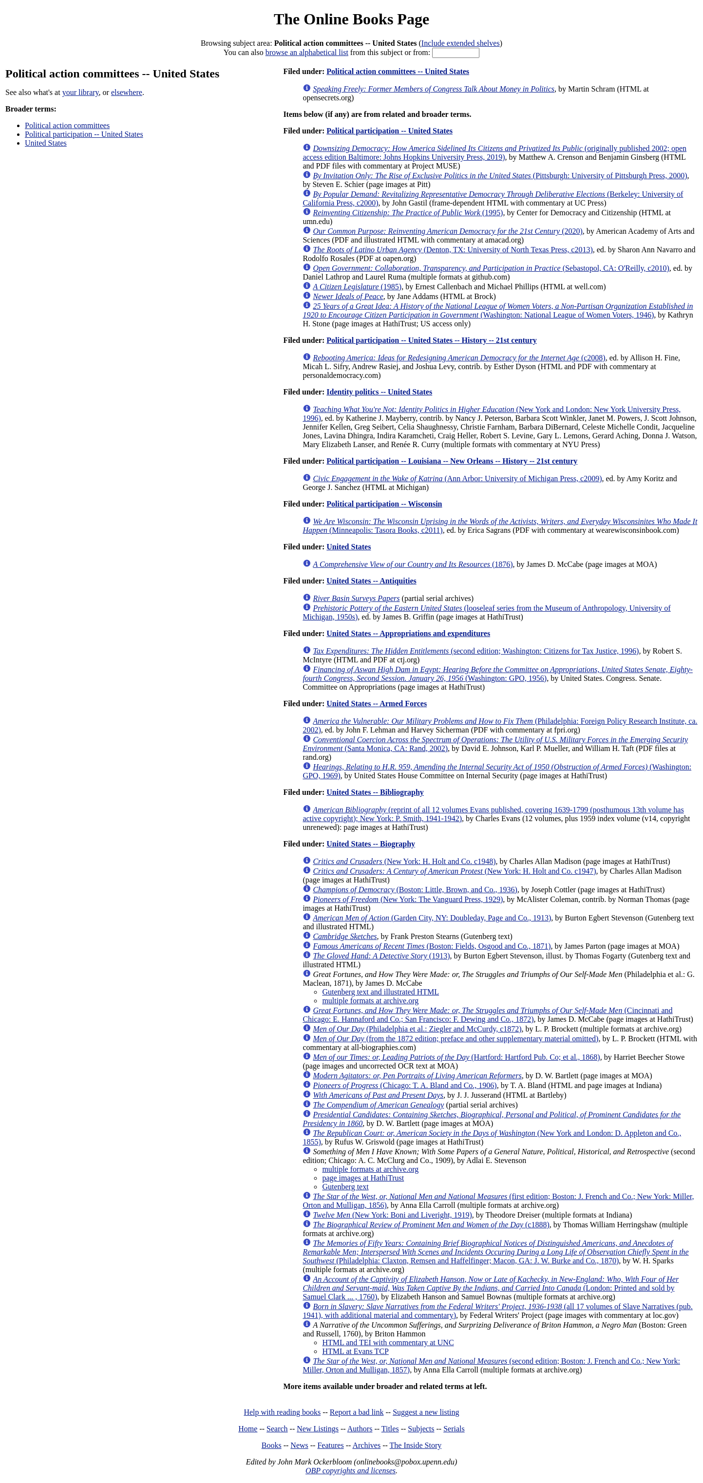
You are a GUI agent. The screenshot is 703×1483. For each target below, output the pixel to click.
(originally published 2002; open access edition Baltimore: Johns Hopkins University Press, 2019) (494, 152)
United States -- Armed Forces (376, 703)
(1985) (357, 286)
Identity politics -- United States (379, 392)
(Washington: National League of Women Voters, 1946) (498, 310)
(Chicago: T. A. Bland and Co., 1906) (404, 1085)
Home (247, 1429)
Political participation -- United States (84, 134)
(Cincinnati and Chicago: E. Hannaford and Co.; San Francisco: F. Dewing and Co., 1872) (487, 1014)
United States (46, 143)
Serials (454, 1429)
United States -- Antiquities (371, 581)
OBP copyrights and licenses (350, 1470)
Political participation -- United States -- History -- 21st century (431, 340)
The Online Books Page (351, 19)
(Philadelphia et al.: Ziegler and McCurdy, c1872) (417, 1029)
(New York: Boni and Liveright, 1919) (392, 1215)
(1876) (413, 564)
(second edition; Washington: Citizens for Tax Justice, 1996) (476, 651)
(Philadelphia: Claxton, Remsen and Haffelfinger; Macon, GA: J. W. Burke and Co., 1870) (495, 1252)
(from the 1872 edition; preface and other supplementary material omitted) (455, 1038)
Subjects (421, 1429)
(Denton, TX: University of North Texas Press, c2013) (452, 249)
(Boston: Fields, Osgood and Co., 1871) (432, 946)
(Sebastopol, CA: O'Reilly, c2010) (491, 268)
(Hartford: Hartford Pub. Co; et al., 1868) (456, 1057)
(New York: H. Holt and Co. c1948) (404, 861)
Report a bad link (357, 1412)
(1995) (408, 212)
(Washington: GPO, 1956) (497, 673)
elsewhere (126, 92)
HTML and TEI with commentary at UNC (388, 1342)
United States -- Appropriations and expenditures (408, 633)
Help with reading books (282, 1412)
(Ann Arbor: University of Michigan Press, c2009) (457, 478)
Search (277, 1429)
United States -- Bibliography (375, 792)
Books (272, 1445)
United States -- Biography (370, 844)
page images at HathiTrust (363, 1178)
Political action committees (67, 125)
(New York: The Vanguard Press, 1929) (408, 899)
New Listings (318, 1429)
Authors (360, 1429)
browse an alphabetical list (307, 52)
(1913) (381, 956)
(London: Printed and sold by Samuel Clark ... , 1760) (491, 1288)
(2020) (447, 231)
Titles (390, 1429)
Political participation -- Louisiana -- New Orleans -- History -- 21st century (451, 461)
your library (80, 92)
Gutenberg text (345, 1187)
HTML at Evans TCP (355, 1351)
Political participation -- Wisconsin (384, 504)
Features (330, 1445)
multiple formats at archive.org (370, 1000)
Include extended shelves (460, 43)
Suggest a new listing (426, 1412)
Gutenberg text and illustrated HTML (380, 992)
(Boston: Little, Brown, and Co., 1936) (415, 889)
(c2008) (459, 358)
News (299, 1445)
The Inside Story (416, 1445)
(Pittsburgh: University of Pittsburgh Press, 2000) (500, 175)
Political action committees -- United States (397, 71)
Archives (366, 1445)
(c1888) (431, 1224)
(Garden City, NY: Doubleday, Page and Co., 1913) (432, 918)
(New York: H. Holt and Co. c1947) (454, 871)
